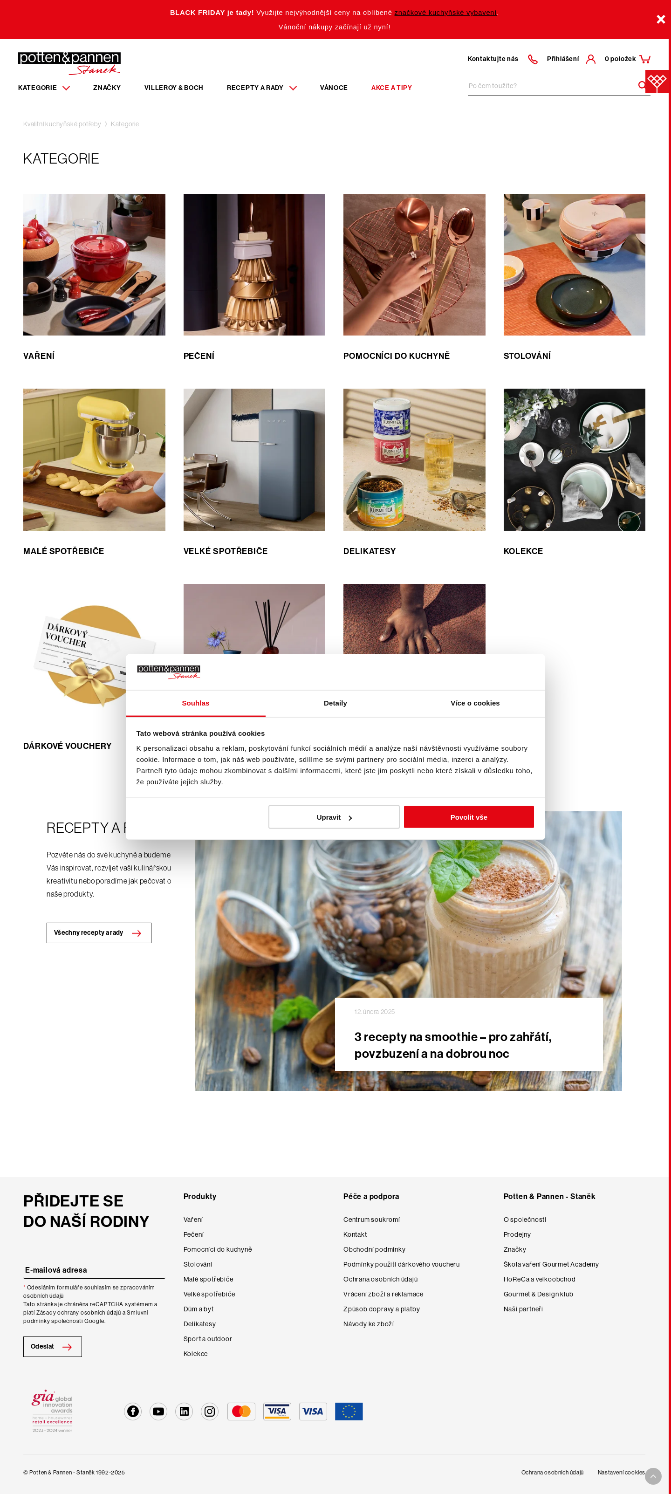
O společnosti (525, 1219)
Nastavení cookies (621, 1472)
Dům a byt (199, 1309)
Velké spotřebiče (209, 1294)
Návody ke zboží (368, 1324)
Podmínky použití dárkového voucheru (401, 1264)
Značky (107, 88)
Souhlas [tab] (195, 702)
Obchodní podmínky (374, 1249)
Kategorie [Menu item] (44, 88)
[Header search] (639, 86)
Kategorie (125, 124)
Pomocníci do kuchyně (218, 1249)
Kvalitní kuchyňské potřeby (62, 124)
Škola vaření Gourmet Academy (551, 1264)
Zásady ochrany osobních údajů (78, 1312)
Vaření (193, 1219)
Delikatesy (200, 1324)
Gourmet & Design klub (539, 1294)
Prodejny (517, 1234)
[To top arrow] (653, 1476)
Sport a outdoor (208, 1339)
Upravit (334, 817)
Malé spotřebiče (208, 1279)
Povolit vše (469, 817)
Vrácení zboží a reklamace (383, 1294)
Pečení (194, 1234)
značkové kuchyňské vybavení (446, 12)
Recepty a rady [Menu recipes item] (262, 88)
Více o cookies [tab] (475, 702)
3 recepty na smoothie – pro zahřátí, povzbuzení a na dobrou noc (453, 1045)
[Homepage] (69, 63)
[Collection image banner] (409, 951)
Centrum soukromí (371, 1219)
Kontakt (355, 1234)
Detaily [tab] (335, 702)
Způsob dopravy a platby (381, 1309)
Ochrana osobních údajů (380, 1279)
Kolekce (196, 1353)
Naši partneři (523, 1309)
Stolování (198, 1264)
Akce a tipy (391, 88)
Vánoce (334, 88)
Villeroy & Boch (174, 88)
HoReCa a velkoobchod (540, 1279)
